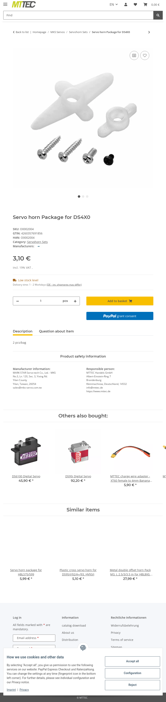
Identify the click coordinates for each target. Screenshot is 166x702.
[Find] (78, 15)
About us (68, 633)
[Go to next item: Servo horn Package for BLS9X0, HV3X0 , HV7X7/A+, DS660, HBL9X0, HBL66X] (149, 32)
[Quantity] (41, 301)
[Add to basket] (16, 45)
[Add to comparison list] (134, 55)
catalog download (74, 625)
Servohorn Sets (37, 242)
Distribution (70, 640)
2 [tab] (83, 196)
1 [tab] (79, 196)
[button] (125, 4)
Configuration (129, 673)
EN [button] (112, 4)
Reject (129, 685)
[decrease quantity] (17, 301)
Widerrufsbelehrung (125, 625)
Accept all (129, 661)
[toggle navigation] (5, 2)
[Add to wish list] (144, 55)
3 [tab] (87, 196)
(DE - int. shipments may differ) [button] (64, 284)
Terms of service (122, 640)
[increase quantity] (75, 301)
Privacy (27, 689)
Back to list (22, 32)
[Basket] (151, 4)
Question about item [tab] (56, 331)
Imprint (14, 689)
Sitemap (116, 647)
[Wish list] (135, 4)
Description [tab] (22, 331)
